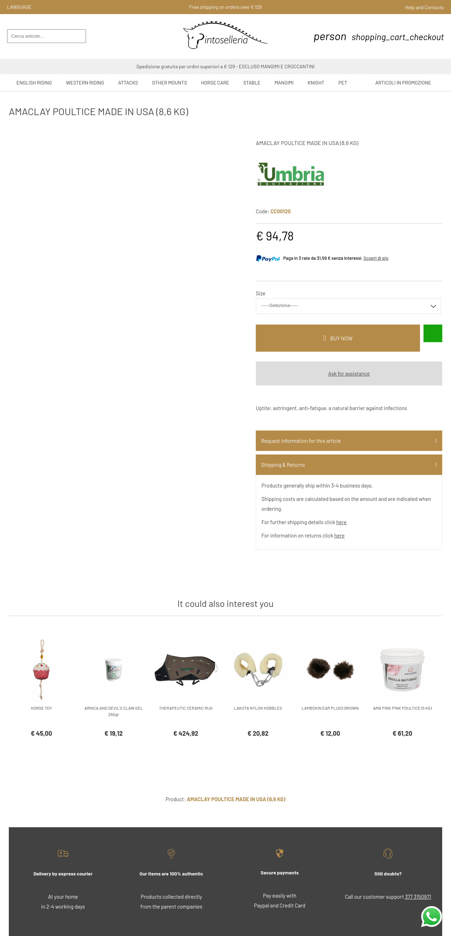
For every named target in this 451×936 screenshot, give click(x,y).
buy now (341, 338)
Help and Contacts (424, 7)
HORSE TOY (41, 707)
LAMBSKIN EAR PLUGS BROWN (330, 707)
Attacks (128, 83)
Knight (316, 83)
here (341, 522)
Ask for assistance (349, 373)
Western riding (85, 83)
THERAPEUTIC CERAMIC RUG (185, 707)
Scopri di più (376, 258)
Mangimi (284, 83)
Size (260, 293)
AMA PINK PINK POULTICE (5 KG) (402, 707)
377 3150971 (418, 896)
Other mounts (169, 83)
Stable (252, 83)
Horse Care (215, 83)
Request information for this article (301, 441)
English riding (34, 83)
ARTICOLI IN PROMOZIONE (403, 83)
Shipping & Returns (283, 464)
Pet (343, 83)
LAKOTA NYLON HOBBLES (258, 707)
